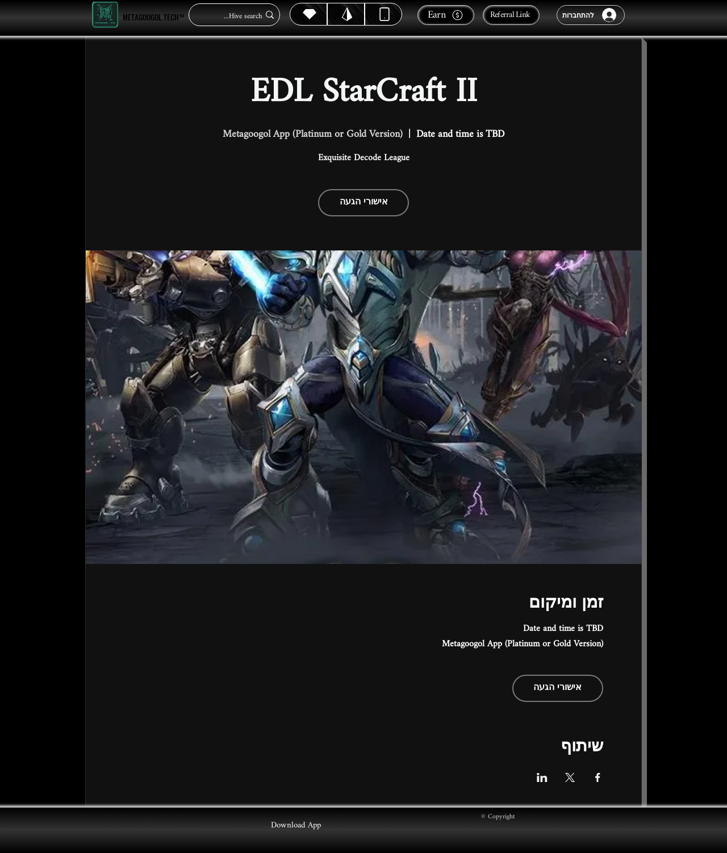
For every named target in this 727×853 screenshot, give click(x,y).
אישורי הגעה (364, 202)
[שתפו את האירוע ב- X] (570, 777)
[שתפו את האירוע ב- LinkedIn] (542, 777)
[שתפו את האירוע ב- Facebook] (597, 777)
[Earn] (445, 15)
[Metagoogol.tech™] (105, 15)
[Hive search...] (237, 16)
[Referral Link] (511, 15)
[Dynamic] (383, 14)
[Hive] (308, 14)
